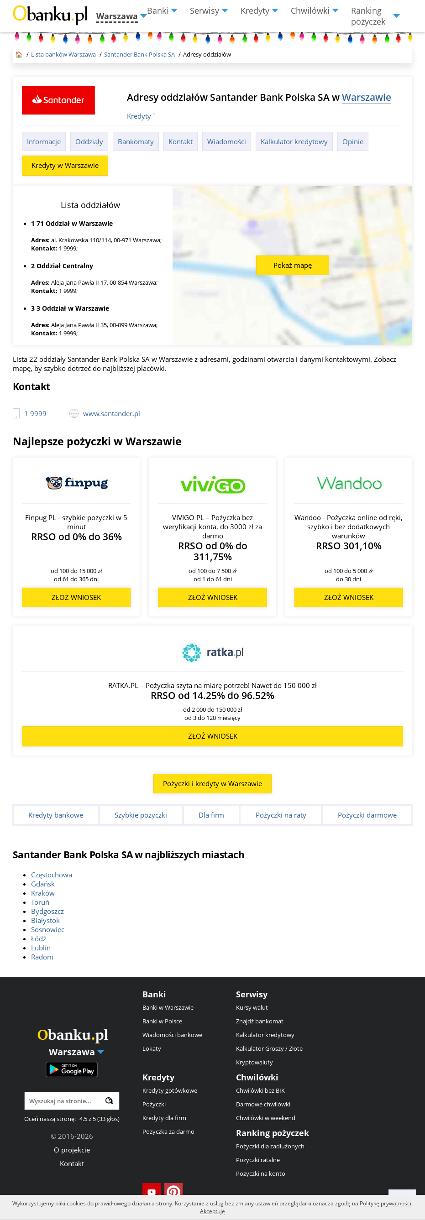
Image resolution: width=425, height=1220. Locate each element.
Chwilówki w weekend (265, 1118)
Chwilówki (257, 1077)
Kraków (43, 892)
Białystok (45, 920)
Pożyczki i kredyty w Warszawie (212, 783)
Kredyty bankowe (55, 814)
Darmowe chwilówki (263, 1104)
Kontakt (180, 141)
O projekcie (72, 1149)
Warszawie (366, 97)
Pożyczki (154, 1104)
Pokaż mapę (292, 265)
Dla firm (211, 814)
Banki (154, 994)
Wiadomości (226, 141)
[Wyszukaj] (109, 1100)
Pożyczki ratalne (258, 1160)
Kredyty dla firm (164, 1118)
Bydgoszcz (47, 911)
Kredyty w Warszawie (65, 165)
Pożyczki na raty (281, 814)
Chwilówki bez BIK (260, 1090)
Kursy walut (252, 1007)
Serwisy (252, 994)
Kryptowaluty (254, 1062)
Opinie (352, 141)
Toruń (40, 902)
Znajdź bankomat (259, 1021)
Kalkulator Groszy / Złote (269, 1048)
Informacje (44, 141)
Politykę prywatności (385, 1203)
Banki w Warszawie (168, 1007)
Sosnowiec (47, 929)
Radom (42, 956)
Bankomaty (136, 141)
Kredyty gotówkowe (169, 1090)
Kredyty (139, 115)
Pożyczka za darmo (168, 1131)
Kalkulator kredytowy (294, 141)
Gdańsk (43, 883)
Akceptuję (212, 1211)
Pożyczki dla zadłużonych (270, 1146)
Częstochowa (51, 874)
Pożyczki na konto (260, 1173)
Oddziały (89, 141)
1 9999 (35, 413)
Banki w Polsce (162, 1021)
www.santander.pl (111, 413)
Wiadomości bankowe (172, 1035)
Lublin (41, 947)
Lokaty (151, 1048)
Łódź (38, 938)
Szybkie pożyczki (141, 814)
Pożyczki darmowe (367, 814)
